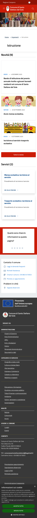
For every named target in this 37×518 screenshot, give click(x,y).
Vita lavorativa (9, 368)
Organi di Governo (11, 333)
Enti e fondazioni (10, 343)
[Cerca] (33, 8)
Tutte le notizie (19, 155)
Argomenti (15, 37)
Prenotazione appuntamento (14, 464)
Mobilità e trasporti (11, 377)
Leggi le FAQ (9, 470)
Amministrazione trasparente (14, 483)
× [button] (35, 486)
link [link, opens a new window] (8, 502)
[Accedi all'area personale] (29, 2)
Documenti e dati (10, 352)
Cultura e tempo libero (12, 365)
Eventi (7, 430)
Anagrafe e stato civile (12, 362)
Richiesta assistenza (11, 474)
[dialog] (18, 501)
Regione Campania (9, 2)
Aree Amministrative (12, 337)
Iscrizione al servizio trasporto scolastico (16, 142)
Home (7, 37)
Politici (7, 346)
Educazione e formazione (13, 387)
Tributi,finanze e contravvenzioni (16, 393)
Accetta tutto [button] (18, 506)
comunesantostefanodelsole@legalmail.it (19, 453)
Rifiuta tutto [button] (18, 511)
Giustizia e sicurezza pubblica (14, 390)
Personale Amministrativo (13, 349)
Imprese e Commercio (12, 371)
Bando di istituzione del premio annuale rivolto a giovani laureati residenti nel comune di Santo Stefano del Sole (17, 83)
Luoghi (7, 427)
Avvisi (6, 74)
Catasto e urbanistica (12, 374)
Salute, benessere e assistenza (15, 399)
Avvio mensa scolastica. (14, 113)
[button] (18, 515)
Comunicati (8, 415)
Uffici (6, 340)
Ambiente (8, 396)
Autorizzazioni (9, 403)
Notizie (6, 110)
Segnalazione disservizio (13, 467)
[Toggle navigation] (4, 8)
